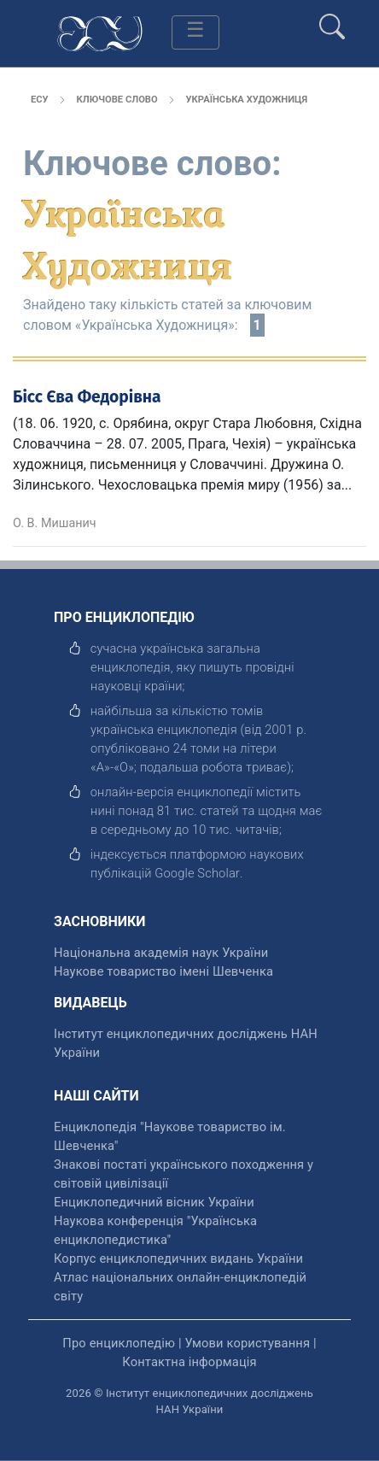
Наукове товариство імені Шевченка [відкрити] (163, 971)
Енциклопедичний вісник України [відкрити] (154, 1202)
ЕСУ (40, 99)
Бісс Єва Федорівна (87, 397)
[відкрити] (197, 873)
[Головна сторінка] (100, 32)
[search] (332, 19)
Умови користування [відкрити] (247, 1343)
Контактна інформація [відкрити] (189, 1362)
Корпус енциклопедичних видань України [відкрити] (178, 1258)
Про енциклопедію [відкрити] (118, 1343)
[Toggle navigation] (195, 32)
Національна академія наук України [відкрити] (161, 952)
